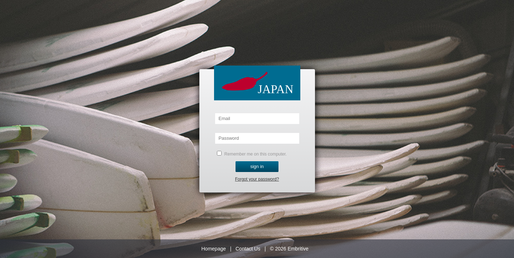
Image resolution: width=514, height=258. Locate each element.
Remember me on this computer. (252, 154)
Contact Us (248, 249)
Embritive (297, 249)
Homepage (214, 249)
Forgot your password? (257, 179)
